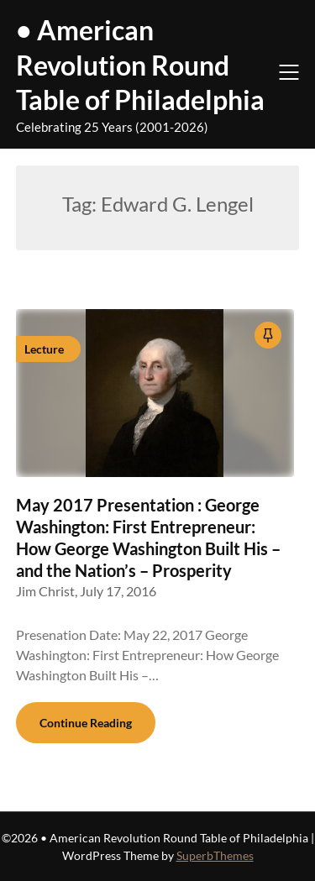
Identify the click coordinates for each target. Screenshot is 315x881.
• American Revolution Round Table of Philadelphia (140, 64)
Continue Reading (85, 723)
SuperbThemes (215, 855)
